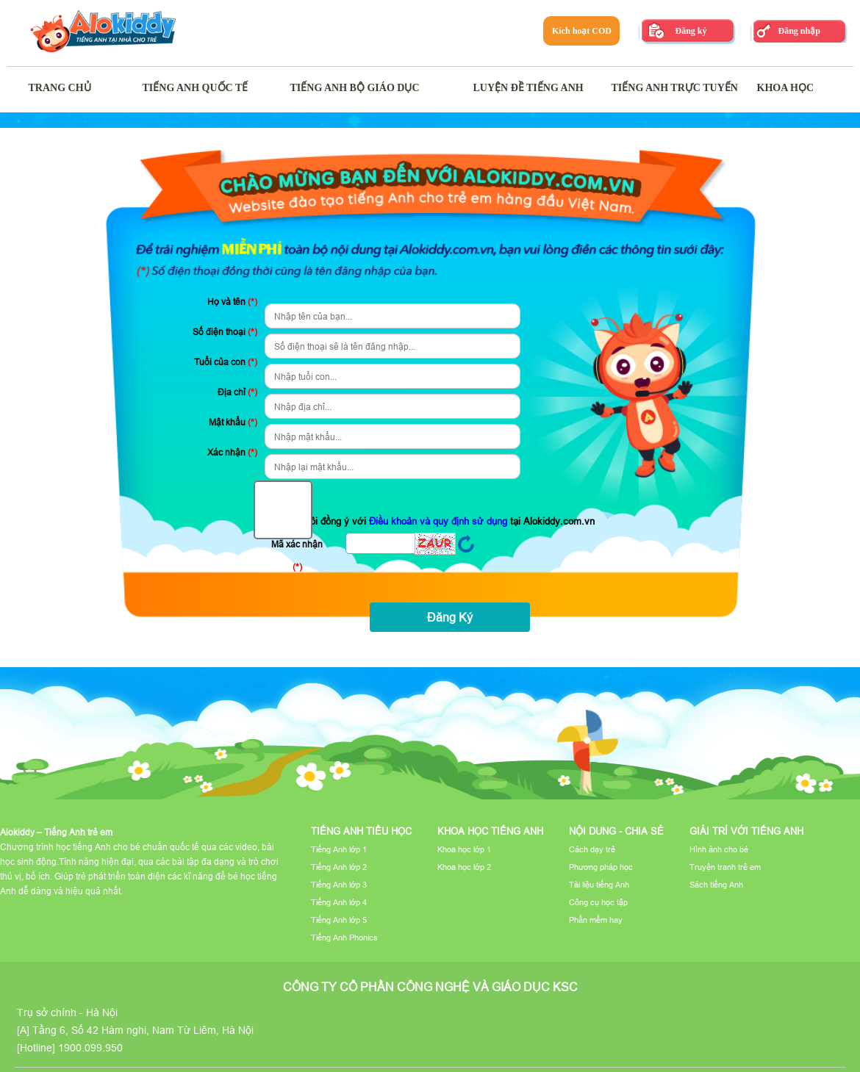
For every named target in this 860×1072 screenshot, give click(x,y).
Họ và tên (232, 301)
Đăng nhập (799, 31)
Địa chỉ (237, 391)
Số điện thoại (225, 331)
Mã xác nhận (297, 555)
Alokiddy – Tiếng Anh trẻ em (56, 832)
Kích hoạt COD (582, 31)
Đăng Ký (450, 617)
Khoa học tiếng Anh (490, 831)
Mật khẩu (233, 422)
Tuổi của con (225, 361)
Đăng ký (690, 31)
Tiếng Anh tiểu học (361, 831)
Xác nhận (232, 452)
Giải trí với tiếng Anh (746, 831)
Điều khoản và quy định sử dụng (439, 521)
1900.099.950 (90, 1048)
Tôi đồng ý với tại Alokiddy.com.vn (431, 511)
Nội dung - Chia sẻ (616, 831)
